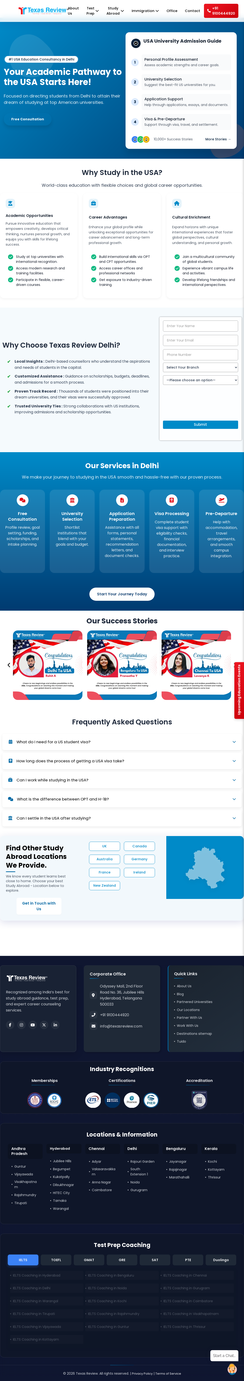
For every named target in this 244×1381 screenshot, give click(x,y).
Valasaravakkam (103, 1171)
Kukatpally (61, 1177)
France (104, 873)
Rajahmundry (25, 1194)
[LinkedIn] (55, 1024)
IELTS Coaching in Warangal (35, 1302)
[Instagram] (21, 1024)
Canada (139, 847)
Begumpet (61, 1169)
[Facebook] (10, 1024)
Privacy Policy (141, 1373)
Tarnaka (59, 1200)
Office (169, 11)
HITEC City (61, 1192)
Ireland (139, 873)
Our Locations (188, 1009)
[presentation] (199, 407)
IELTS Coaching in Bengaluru (111, 1277)
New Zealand (104, 886)
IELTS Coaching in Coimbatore (188, 1302)
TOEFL (56, 1260)
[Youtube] (32, 1024)
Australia (105, 860)
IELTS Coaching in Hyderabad (36, 1277)
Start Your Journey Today (122, 594)
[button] (9, 666)
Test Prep (87, 11)
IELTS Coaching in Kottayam (36, 1341)
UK (104, 847)
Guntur (20, 1166)
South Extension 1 (139, 1171)
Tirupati (20, 1202)
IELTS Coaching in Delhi (31, 1290)
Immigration (142, 11)
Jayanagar (178, 1161)
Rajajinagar (178, 1169)
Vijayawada (23, 1174)
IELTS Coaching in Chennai (185, 1277)
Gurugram (138, 1189)
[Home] (31, 11)
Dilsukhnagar (63, 1184)
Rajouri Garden (142, 1161)
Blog (180, 993)
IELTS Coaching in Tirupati (34, 1315)
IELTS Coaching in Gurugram (186, 1290)
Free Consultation (29, 119)
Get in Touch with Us (31, 904)
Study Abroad (110, 11)
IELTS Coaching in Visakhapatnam (191, 1315)
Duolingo (221, 1260)
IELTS (23, 1260)
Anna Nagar (101, 1181)
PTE (188, 1260)
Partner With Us (189, 1016)
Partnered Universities (194, 1001)
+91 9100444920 (220, 11)
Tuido (181, 1040)
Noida (135, 1181)
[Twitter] (44, 1024)
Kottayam (216, 1169)
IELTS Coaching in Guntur (108, 1328)
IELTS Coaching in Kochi (107, 1302)
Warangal (61, 1208)
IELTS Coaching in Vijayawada (37, 1328)
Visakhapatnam (25, 1184)
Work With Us (187, 1024)
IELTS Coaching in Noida (107, 1290)
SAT (155, 1260)
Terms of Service (169, 1373)
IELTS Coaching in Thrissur (184, 1328)
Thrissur (214, 1177)
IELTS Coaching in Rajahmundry (113, 1315)
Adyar (96, 1161)
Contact (191, 11)
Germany (139, 860)
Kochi (212, 1161)
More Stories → (218, 136)
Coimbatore (102, 1189)
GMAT (89, 1260)
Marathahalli (179, 1177)
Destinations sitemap (194, 1032)
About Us (184, 985)
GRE (122, 1260)
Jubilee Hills (62, 1161)
